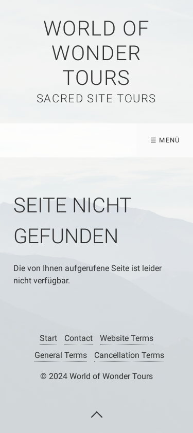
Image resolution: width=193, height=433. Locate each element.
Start (48, 338)
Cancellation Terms (129, 355)
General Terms (60, 355)
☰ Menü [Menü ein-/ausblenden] (165, 140)
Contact (78, 338)
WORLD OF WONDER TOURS (96, 53)
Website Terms (126, 338)
